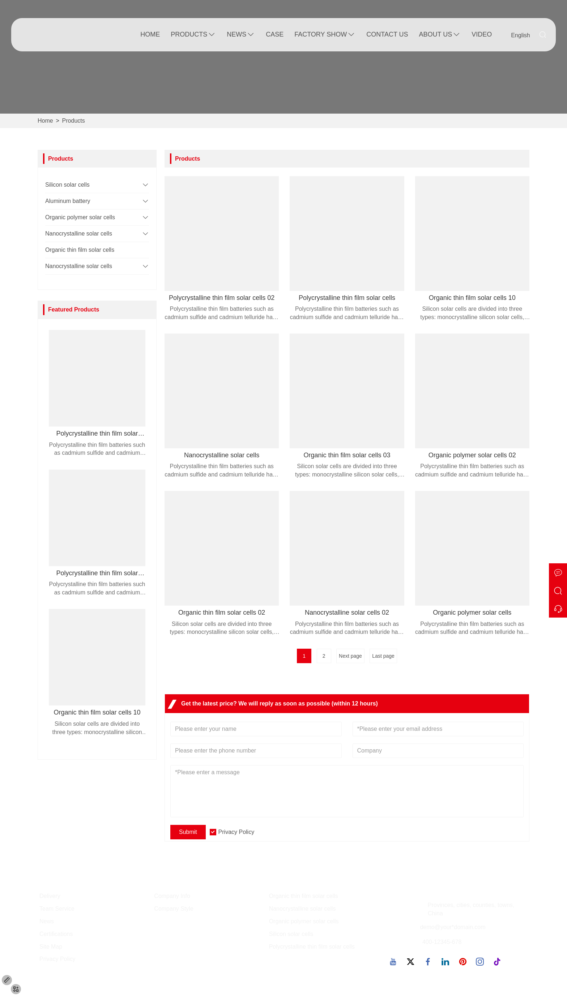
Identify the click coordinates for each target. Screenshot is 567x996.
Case (275, 34)
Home (150, 34)
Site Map (50, 947)
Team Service (56, 909)
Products (193, 34)
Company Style (173, 909)
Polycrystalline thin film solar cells (312, 947)
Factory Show (324, 34)
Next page (350, 656)
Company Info (172, 896)
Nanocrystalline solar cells (78, 233)
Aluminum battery (67, 201)
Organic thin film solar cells (79, 250)
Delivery (49, 896)
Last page (383, 656)
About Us (440, 34)
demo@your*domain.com (453, 927)
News (241, 34)
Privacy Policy (236, 832)
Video (482, 34)
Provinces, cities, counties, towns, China (471, 909)
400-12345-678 (442, 942)
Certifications (56, 934)
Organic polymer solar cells (80, 217)
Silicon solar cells (67, 185)
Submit (188, 832)
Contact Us (387, 34)
